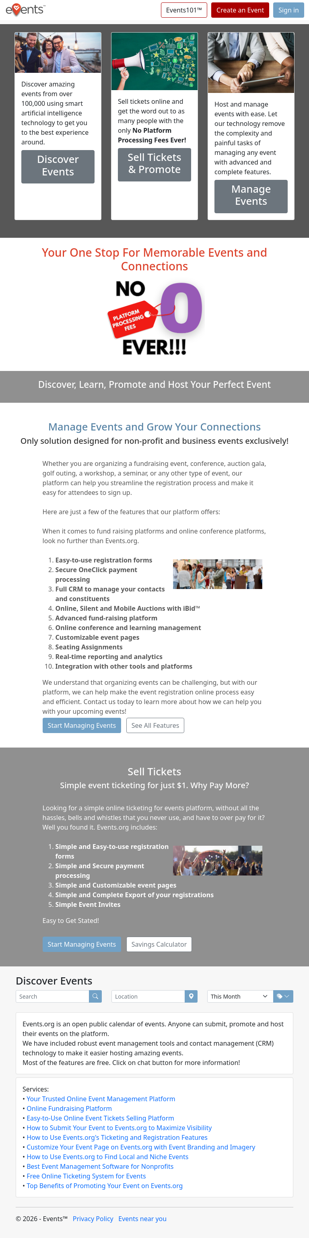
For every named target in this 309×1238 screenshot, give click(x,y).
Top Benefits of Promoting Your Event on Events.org (105, 1185)
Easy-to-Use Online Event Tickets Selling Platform (100, 1118)
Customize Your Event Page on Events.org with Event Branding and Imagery (141, 1147)
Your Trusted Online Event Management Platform (101, 1098)
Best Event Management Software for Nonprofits (100, 1166)
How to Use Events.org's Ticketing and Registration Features (117, 1137)
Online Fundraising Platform (69, 1108)
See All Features (155, 725)
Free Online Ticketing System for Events (86, 1176)
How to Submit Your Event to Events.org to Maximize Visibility (119, 1127)
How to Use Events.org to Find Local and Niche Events (107, 1156)
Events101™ (184, 10)
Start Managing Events (82, 725)
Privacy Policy (93, 1218)
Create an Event (240, 10)
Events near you (142, 1218)
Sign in (288, 10)
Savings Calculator (159, 944)
